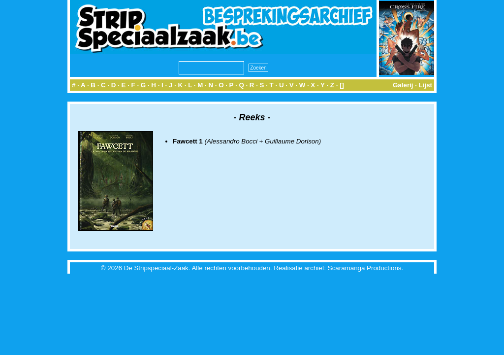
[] (342, 85)
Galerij (403, 85)
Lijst (425, 85)
